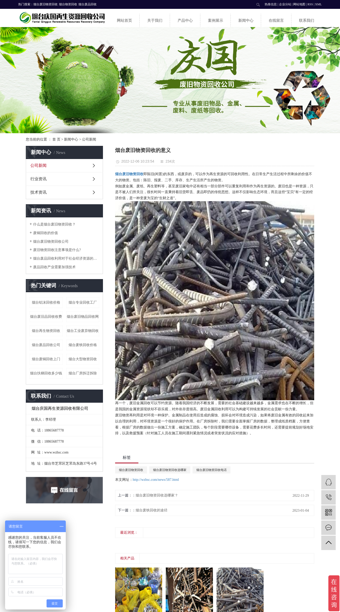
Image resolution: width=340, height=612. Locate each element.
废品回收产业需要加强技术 (54, 267)
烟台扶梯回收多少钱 (46, 373)
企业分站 (285, 4)
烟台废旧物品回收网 (83, 317)
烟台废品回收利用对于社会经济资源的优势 (66, 258)
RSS (310, 4)
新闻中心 (245, 20)
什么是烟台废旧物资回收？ (54, 224)
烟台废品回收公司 (46, 345)
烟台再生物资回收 (46, 331)
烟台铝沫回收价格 (46, 302)
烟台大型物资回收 (83, 359)
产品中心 (185, 20)
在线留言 (276, 20)
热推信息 (271, 4)
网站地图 (299, 4)
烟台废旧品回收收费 (46, 317)
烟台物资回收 (68, 4)
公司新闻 (89, 139)
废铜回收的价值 (45, 233)
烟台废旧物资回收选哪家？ (157, 495)
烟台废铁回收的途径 (151, 510)
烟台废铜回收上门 (46, 359)
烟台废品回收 (87, 4)
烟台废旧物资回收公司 (51, 241)
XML (318, 4)
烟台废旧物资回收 (45, 4)
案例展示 (215, 20)
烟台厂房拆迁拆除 (83, 373)
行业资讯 (38, 179)
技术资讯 (38, 192)
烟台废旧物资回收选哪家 (169, 470)
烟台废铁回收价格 (83, 345)
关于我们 (154, 20)
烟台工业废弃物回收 (83, 331)
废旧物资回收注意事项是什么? (57, 250)
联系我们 (306, 20)
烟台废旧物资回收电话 (211, 470)
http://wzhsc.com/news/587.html (156, 480)
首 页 (56, 139)
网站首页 (124, 20)
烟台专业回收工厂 (83, 302)
